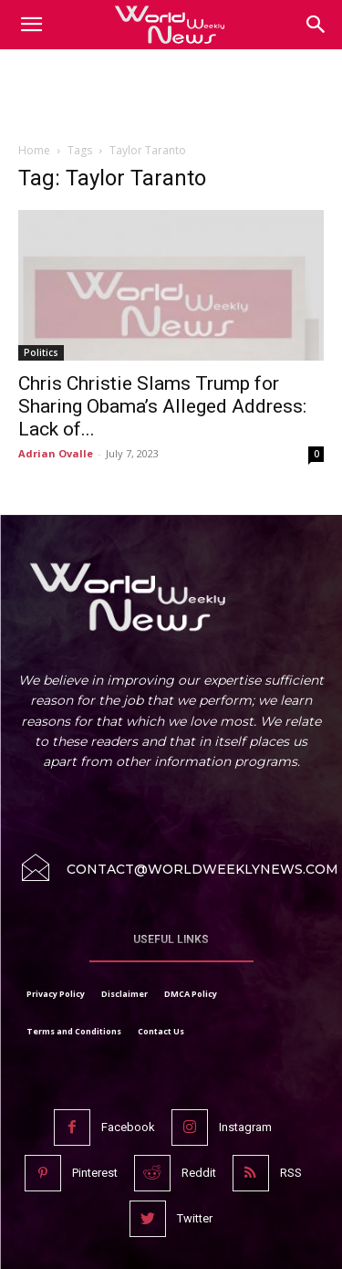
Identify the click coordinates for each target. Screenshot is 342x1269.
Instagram (245, 1127)
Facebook (128, 1127)
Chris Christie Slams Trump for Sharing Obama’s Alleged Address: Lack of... (162, 406)
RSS (291, 1173)
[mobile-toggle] (31, 24)
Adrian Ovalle (55, 453)
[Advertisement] (171, 99)
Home (34, 150)
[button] (316, 24)
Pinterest (95, 1173)
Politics (41, 352)
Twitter (194, 1218)
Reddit (198, 1173)
